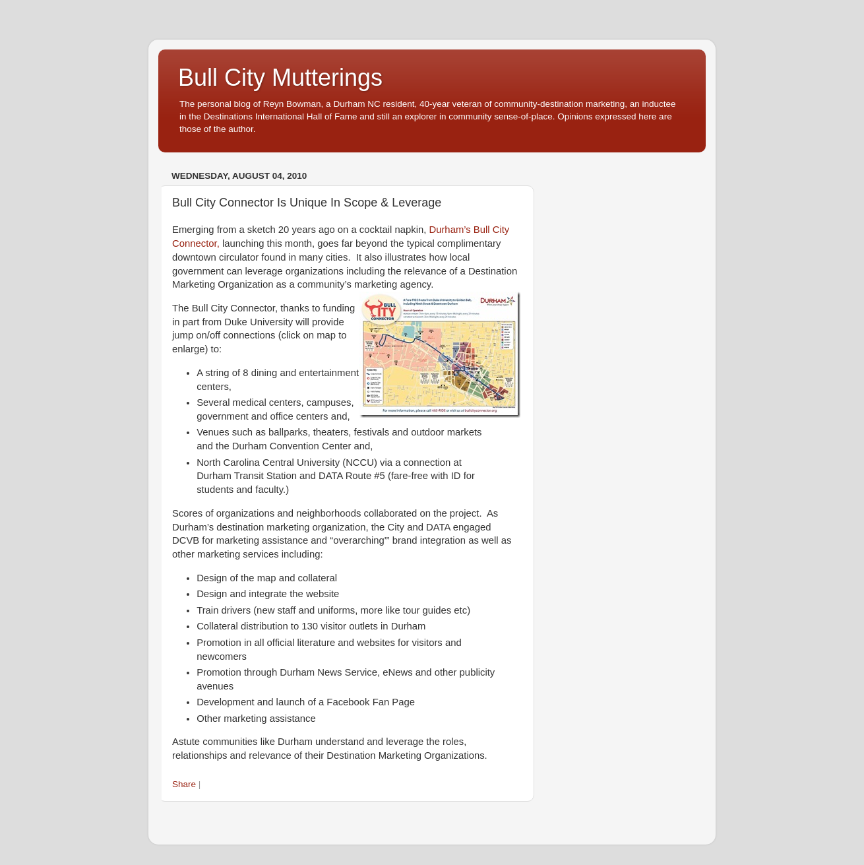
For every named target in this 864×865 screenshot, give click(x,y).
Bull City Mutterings (280, 77)
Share (184, 784)
